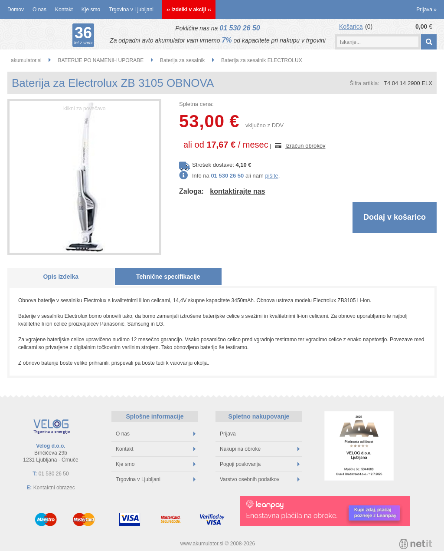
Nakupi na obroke (260, 449)
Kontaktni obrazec (54, 488)
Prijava (426, 9)
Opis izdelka (60, 276)
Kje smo (91, 10)
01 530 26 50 (239, 28)
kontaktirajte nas (237, 191)
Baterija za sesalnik (182, 60)
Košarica (350, 26)
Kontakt (64, 10)
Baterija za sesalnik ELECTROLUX (261, 60)
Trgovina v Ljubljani (131, 10)
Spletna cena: (196, 104)
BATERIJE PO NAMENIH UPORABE (101, 60)
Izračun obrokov (305, 145)
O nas (39, 10)
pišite (271, 175)
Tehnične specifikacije (168, 276)
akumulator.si (26, 60)
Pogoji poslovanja (260, 464)
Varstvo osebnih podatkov (260, 479)
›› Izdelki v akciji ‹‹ (188, 10)
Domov (15, 10)
